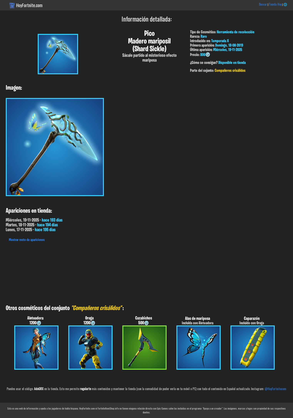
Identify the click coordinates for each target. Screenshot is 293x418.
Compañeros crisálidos (230, 71)
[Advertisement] (115, 272)
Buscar (263, 4)
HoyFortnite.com (29, 5)
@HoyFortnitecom (275, 388)
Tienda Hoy (275, 4)
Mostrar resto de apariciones (27, 240)
